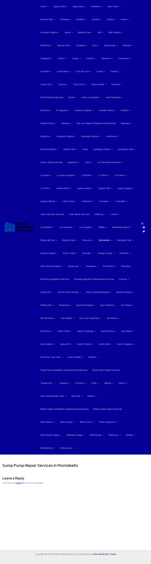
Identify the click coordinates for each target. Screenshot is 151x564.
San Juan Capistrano (51, 318)
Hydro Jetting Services (98, 149)
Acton (44, 6)
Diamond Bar (80, 84)
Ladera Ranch (96, 175)
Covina (99, 71)
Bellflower (46, 45)
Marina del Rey (72, 227)
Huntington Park (73, 149)
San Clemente (48, 305)
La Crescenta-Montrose (65, 162)
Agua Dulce (78, 6)
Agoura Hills (60, 6)
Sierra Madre (108, 331)
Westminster (95, 422)
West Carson (66, 409)
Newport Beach (70, 240)
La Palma (46, 175)
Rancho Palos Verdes (83, 279)
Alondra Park (47, 19)
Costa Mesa (63, 71)
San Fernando (85, 305)
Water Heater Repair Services (107, 396)
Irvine (44, 162)
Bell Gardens (113, 32)
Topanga (95, 370)
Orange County (125, 240)
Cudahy (113, 71)
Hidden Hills (111, 136)
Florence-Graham (50, 110)
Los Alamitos (95, 214)
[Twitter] (144, 225)
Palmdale (46, 253)
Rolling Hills (69, 292)
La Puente (62, 175)
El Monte (103, 97)
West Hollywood (106, 409)
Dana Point (61, 84)
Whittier (129, 422)
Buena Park (109, 45)
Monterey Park (48, 240)
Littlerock (46, 214)
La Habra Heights (108, 162)
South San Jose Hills (113, 344)
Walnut (118, 383)
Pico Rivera (123, 253)
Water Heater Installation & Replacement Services (64, 396)
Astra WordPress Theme (104, 554)
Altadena (65, 19)
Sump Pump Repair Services (54, 370)
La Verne (78, 175)
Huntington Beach (50, 149)
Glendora (104, 123)
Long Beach (76, 214)
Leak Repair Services (111, 201)
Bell (99, 32)
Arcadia (95, 19)
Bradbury (81, 45)
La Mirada (128, 162)
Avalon (122, 19)
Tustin (125, 370)
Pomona (45, 279)
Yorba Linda (66, 435)
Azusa (68, 32)
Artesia (109, 19)
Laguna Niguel (67, 188)
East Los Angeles (63, 97)
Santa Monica (71, 331)
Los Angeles (114, 214)
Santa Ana (91, 318)
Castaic (75, 58)
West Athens (47, 409)
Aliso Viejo (111, 6)
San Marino (74, 318)
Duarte (44, 97)
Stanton (66, 357)
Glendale (89, 123)
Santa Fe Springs (49, 331)
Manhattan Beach (50, 227)
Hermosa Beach (91, 136)
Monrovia (111, 227)
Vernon (58, 383)
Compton (46, 71)
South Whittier (48, 357)
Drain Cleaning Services (118, 84)
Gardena (126, 110)
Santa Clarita (108, 318)
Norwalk (107, 240)
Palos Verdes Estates (67, 253)
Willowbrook (47, 435)
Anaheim (80, 19)
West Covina (85, 409)
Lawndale (63, 201)
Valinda (45, 383)
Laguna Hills (47, 188)
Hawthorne (71, 136)
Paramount (89, 253)
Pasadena (106, 253)
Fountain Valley (72, 110)
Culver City (129, 71)
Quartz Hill (61, 279)
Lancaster (46, 201)
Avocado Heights (50, 32)
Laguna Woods (88, 188)
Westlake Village (75, 422)
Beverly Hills (64, 45)
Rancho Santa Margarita (112, 279)
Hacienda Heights (125, 123)
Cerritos (90, 58)
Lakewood (126, 188)
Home (126, 136)
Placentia (46, 266)
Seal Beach (90, 331)
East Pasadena (85, 97)
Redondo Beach (49, 292)
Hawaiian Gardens (50, 136)
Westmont (113, 422)
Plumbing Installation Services (70, 266)
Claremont (105, 58)
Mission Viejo (93, 227)
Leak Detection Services (85, 201)
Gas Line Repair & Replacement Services (60, 123)
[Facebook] (144, 221)
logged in (19, 470)
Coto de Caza (82, 71)
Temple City (79, 370)
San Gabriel (104, 305)
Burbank (125, 45)
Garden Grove (108, 110)
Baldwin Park (84, 32)
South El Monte (49, 344)
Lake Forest (108, 188)
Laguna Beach (116, 175)
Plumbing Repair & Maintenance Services (109, 266)
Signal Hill (126, 331)
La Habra (88, 162)
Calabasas (46, 58)
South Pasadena (88, 344)
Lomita (60, 214)
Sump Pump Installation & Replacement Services (98, 357)
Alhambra (95, 6)
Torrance (111, 370)
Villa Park (103, 383)
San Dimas (66, 305)
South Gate (68, 344)
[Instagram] (142, 217)
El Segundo (120, 97)
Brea (94, 45)
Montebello (128, 227)
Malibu (130, 214)
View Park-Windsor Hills (80, 383)
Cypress (45, 84)
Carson (61, 58)
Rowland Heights (107, 292)
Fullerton (90, 110)
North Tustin (90, 240)
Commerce (122, 58)
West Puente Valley (50, 422)
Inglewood (120, 149)
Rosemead (87, 292)
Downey (97, 84)
